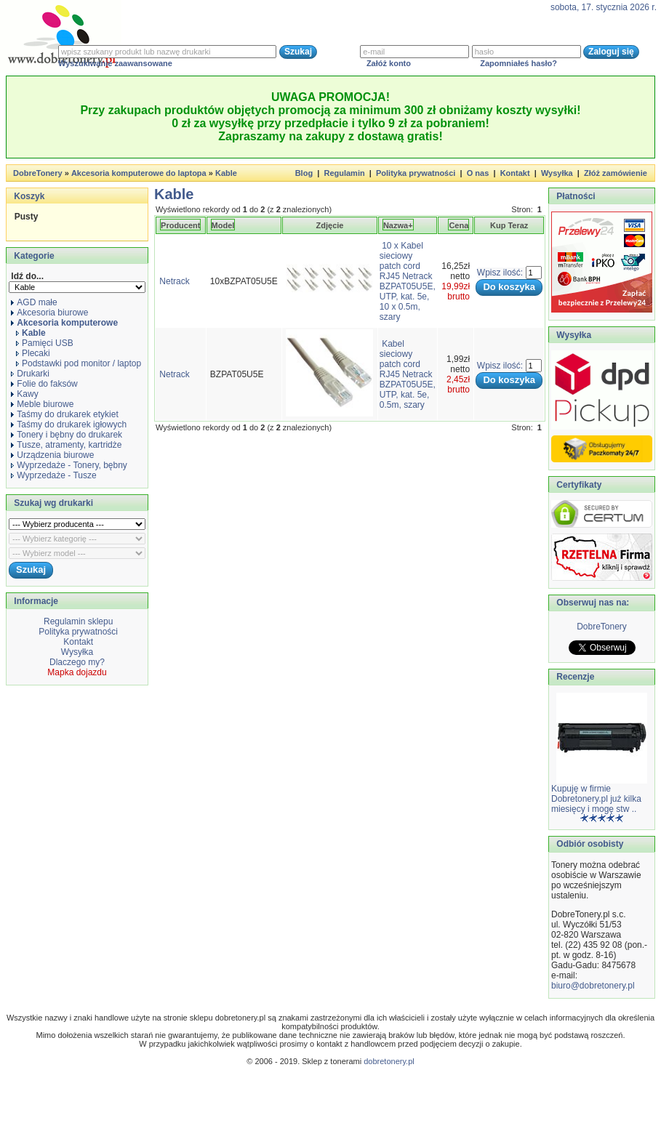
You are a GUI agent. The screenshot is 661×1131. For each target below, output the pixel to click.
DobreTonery (602, 626)
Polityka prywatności (415, 173)
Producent (180, 225)
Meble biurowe (42, 404)
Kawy (24, 394)
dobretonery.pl (389, 1061)
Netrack (174, 281)
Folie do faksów (44, 384)
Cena (458, 225)
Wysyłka (557, 173)
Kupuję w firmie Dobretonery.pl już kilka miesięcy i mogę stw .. (596, 799)
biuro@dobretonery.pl (593, 986)
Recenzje (574, 677)
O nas (478, 173)
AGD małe (34, 302)
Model (223, 225)
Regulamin (344, 173)
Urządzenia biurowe (52, 455)
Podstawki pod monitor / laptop (78, 363)
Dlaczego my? (77, 662)
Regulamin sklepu (77, 621)
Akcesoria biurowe (49, 312)
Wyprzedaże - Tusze (53, 475)
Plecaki (33, 353)
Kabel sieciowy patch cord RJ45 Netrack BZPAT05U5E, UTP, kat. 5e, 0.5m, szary (408, 374)
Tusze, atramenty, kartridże (66, 445)
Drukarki (30, 374)
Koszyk (29, 196)
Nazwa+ (398, 225)
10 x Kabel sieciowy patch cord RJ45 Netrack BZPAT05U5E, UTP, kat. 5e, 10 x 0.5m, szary (408, 281)
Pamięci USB (44, 343)
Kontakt (515, 173)
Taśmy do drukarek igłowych (69, 424)
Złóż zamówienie (615, 173)
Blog (304, 173)
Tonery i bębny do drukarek (66, 435)
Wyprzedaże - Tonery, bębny (69, 465)
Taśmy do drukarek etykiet (64, 414)
